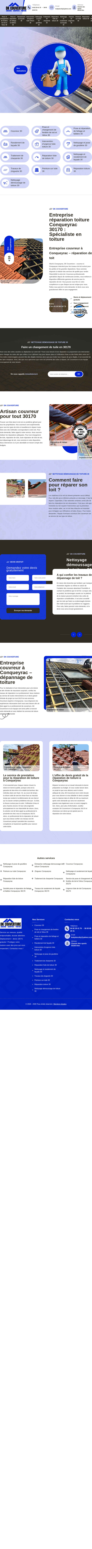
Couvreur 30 (39, 925)
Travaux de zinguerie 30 (43, 976)
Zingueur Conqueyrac (43, 871)
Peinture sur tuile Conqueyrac (14, 871)
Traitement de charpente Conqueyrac (49, 878)
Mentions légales (60, 1004)
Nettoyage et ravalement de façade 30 (63, 21)
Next (79, 634)
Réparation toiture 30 (42, 984)
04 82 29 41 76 (36, 7)
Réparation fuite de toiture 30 (55, 19)
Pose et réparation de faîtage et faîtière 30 (12, 21)
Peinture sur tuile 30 (78, 19)
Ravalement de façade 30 (21, 19)
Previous (73, 634)
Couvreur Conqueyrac (74, 864)
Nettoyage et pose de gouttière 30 (38, 21)
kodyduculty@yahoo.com (63, 9)
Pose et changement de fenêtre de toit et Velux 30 (4, 21)
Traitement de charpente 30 (45, 961)
